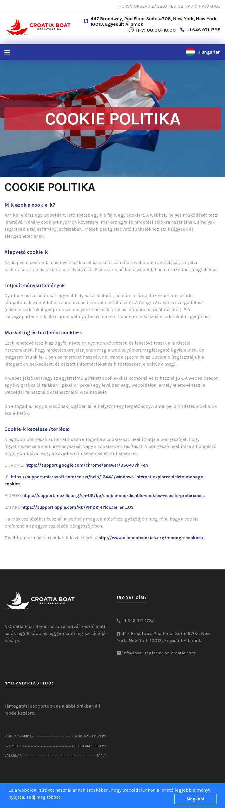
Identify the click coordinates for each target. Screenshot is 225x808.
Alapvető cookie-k (26, 252)
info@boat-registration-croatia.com (158, 652)
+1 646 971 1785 (204, 29)
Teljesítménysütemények (34, 285)
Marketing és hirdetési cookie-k (43, 332)
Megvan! (195, 799)
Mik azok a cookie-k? (29, 205)
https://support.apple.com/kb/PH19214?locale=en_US (77, 507)
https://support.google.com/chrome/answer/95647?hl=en (86, 465)
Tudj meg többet (43, 797)
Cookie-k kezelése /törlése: (36, 429)
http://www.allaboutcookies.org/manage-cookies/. (151, 537)
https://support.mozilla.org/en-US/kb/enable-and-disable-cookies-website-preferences (113, 495)
